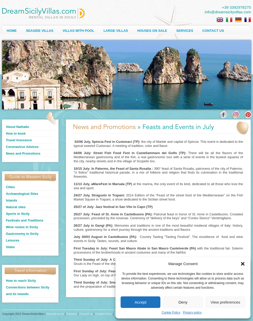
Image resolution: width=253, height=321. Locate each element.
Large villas (115, 31)
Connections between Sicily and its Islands (27, 290)
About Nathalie (17, 127)
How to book (16, 133)
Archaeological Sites (22, 194)
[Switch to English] (220, 19)
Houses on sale (152, 31)
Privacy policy (192, 312)
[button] (242, 263)
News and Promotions (23, 153)
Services (184, 31)
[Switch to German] (238, 19)
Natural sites (16, 207)
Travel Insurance (19, 140)
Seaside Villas (39, 31)
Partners (71, 313)
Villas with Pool (78, 31)
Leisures (13, 240)
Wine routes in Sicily (22, 227)
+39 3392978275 (236, 7)
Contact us (213, 31)
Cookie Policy (171, 312)
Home (12, 31)
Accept (141, 302)
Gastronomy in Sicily (22, 234)
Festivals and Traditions (24, 220)
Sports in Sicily (18, 214)
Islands (11, 200)
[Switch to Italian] (229, 19)
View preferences (225, 302)
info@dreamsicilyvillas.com (228, 12)
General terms (55, 313)
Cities (10, 187)
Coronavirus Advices (22, 147)
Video (10, 247)
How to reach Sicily (21, 281)
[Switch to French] (247, 19)
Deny (182, 302)
